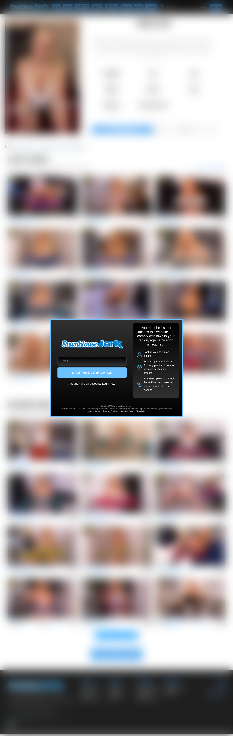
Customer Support (93, 411)
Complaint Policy (127, 411)
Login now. (109, 383)
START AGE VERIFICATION (92, 372)
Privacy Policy (140, 411)
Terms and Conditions (110, 411)
